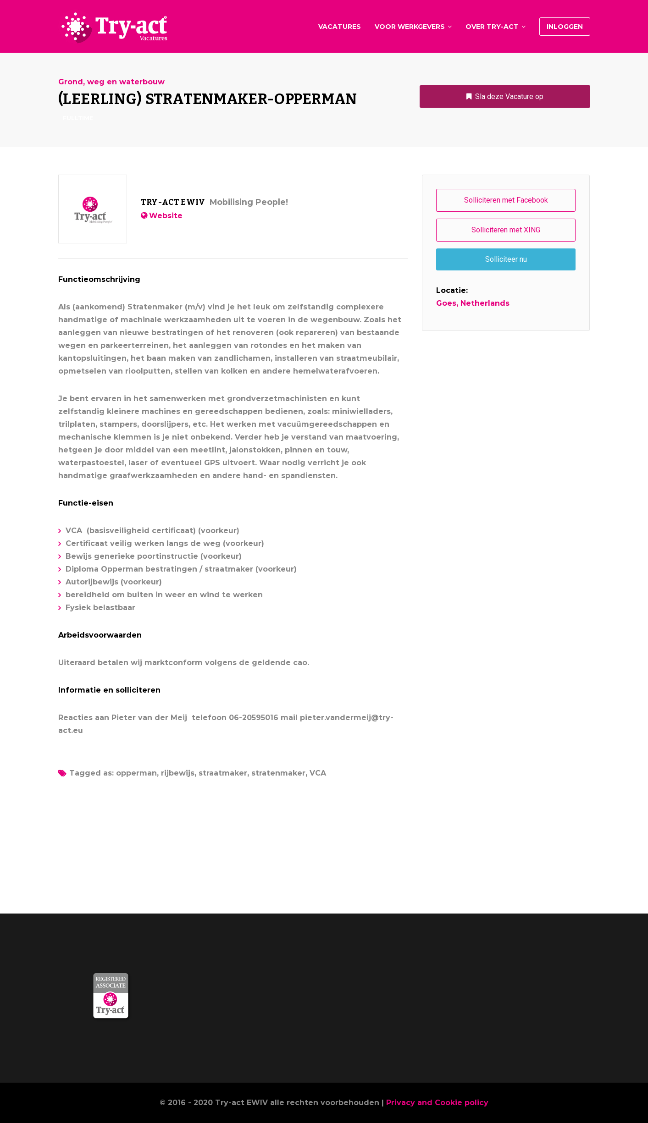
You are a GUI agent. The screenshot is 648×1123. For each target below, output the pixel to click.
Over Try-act (492, 26)
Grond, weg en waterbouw (111, 82)
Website (166, 215)
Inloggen (565, 26)
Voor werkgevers (410, 26)
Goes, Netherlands (473, 303)
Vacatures (339, 26)
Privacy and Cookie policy (437, 1102)
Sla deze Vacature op (509, 96)
